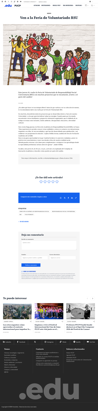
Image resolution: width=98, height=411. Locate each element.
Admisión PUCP (71, 357)
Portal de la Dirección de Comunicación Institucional (79, 360)
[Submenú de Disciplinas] (82, 5)
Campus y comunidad (11, 369)
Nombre (23, 254)
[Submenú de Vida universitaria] (73, 5)
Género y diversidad (10, 367)
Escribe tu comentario (27, 239)
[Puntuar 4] (53, 182)
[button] (92, 298)
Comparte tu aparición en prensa (46, 361)
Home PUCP (70, 353)
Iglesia (6, 372)
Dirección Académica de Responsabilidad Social (34, 211)
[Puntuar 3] (49, 182)
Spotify (78, 342)
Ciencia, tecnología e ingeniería (14, 353)
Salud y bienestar (9, 365)
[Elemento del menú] (86, 5)
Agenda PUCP (70, 355)
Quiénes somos (43, 1)
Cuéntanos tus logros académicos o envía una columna (47, 353)
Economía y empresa (8, 321)
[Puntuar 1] (41, 182)
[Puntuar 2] (45, 182)
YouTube (92, 342)
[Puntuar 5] (57, 182)
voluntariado (29, 214)
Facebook (22, 342)
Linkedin (8, 342)
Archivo (49, 13)
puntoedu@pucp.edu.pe (52, 365)
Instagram (50, 342)
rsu (21, 214)
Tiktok (64, 342)
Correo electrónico (54, 254)
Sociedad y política (10, 355)
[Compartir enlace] (31, 321)
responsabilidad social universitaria (63, 211)
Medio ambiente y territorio (13, 362)
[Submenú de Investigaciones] (50, 5)
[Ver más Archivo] (23, 221)
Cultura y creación (40, 321)
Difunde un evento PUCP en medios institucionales (47, 357)
